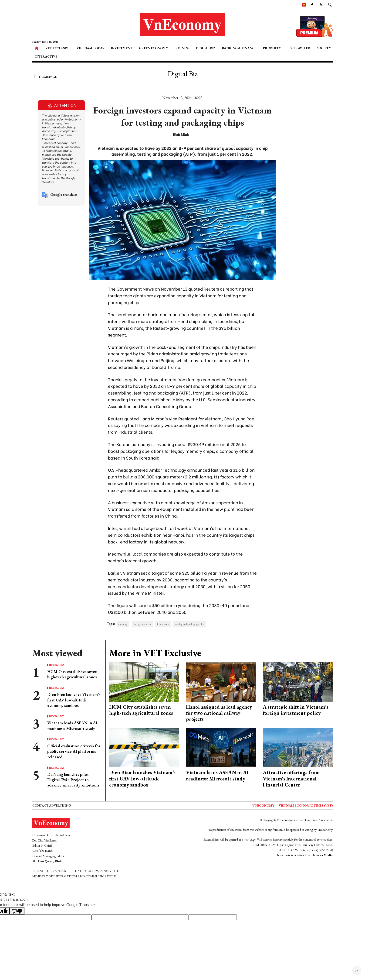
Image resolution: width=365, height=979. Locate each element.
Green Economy (153, 48)
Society (324, 48)
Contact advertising (51, 805)
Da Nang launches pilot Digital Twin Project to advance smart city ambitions (73, 780)
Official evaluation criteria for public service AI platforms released (74, 751)
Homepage (44, 76)
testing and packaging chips (189, 624)
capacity (122, 624)
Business (181, 48)
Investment (121, 48)
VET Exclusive (57, 48)
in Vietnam (163, 624)
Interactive (45, 56)
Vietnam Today (90, 48)
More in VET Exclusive (155, 653)
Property (272, 48)
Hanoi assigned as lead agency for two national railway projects (219, 713)
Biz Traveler (298, 48)
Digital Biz (205, 48)
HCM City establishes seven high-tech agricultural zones (72, 674)
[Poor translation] (17, 910)
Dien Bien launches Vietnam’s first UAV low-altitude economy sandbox (73, 700)
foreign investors (142, 624)
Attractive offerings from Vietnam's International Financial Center (291, 778)
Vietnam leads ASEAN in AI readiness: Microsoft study (72, 725)
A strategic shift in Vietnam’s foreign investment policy (295, 710)
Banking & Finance (239, 48)
